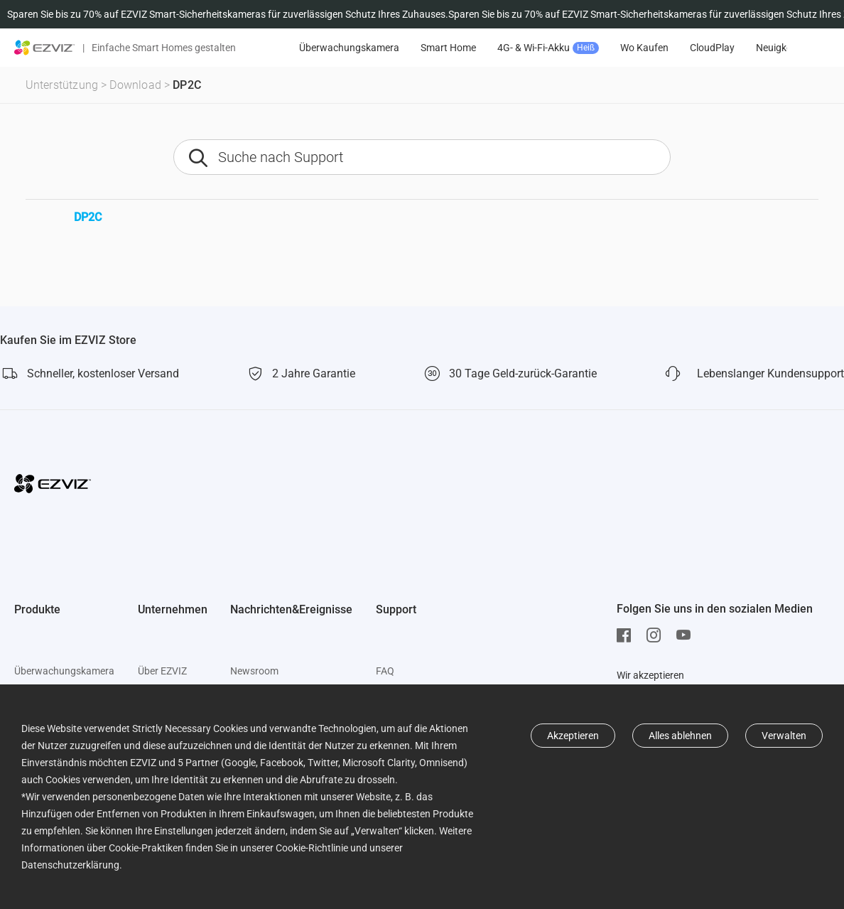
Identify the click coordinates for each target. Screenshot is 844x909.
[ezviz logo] (44, 47)
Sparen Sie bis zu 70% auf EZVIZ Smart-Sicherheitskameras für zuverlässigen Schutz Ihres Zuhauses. (227, 14)
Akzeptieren (573, 735)
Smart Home (531, 47)
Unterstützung (62, 85)
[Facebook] (627, 635)
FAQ (385, 671)
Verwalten (784, 735)
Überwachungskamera (432, 47)
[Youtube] (687, 635)
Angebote (325, 48)
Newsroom (254, 671)
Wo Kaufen (727, 47)
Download (135, 85)
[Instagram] (657, 635)
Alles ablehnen (680, 735)
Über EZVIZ (162, 671)
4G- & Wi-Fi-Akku (631, 48)
